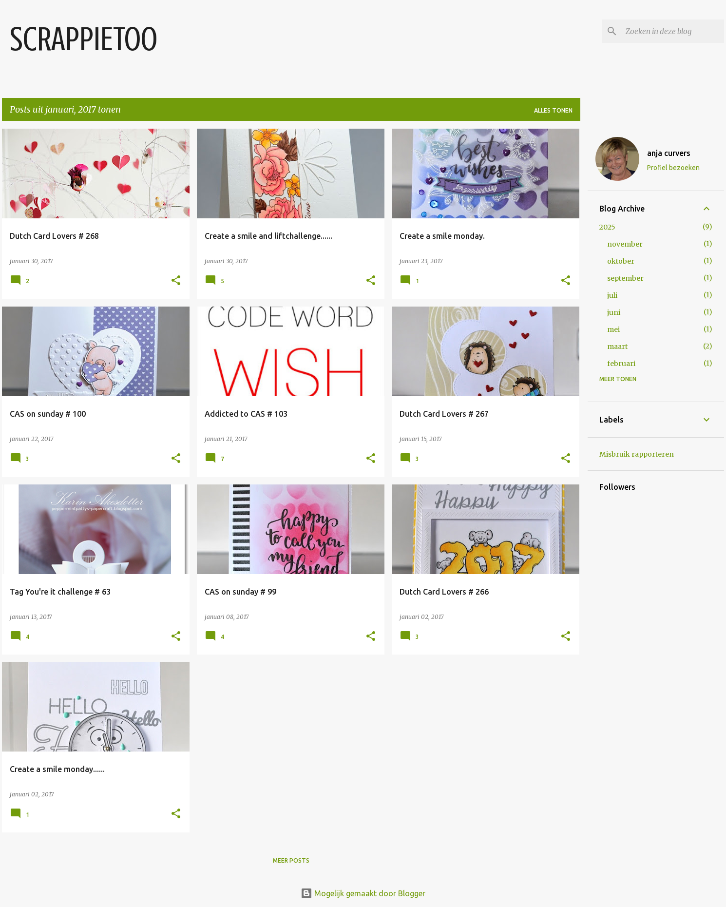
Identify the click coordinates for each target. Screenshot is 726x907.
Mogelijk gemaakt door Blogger (363, 893)
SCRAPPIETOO (83, 39)
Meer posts (291, 860)
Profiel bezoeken (673, 168)
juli (612, 295)
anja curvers (668, 153)
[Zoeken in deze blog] (673, 31)
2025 (607, 227)
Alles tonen (553, 110)
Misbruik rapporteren (636, 454)
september (625, 278)
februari (621, 363)
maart (617, 346)
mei (613, 329)
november (625, 244)
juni (613, 312)
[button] (176, 281)
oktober (620, 261)
